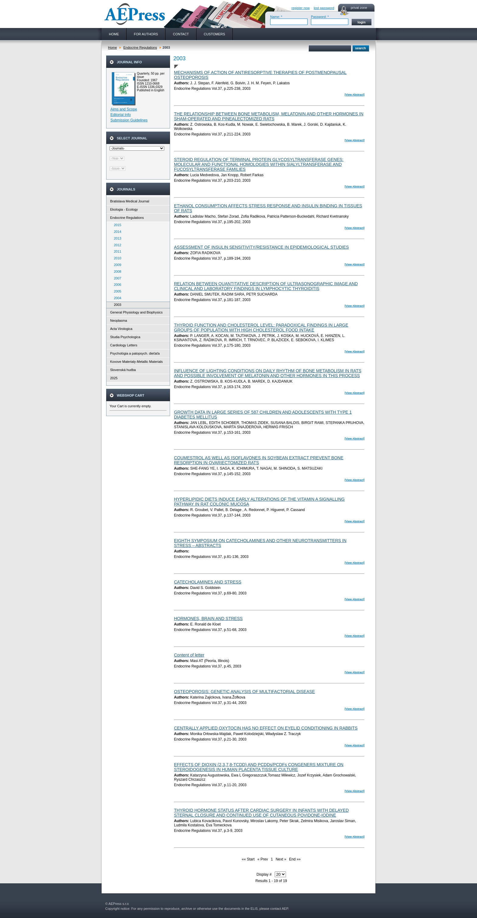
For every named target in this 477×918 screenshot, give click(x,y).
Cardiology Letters (123, 345)
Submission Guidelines (129, 120)
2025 (113, 378)
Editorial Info (120, 115)
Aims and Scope (123, 109)
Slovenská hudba (123, 370)
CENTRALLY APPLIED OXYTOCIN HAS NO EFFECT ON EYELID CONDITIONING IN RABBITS (265, 728)
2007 (116, 278)
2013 (116, 238)
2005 (116, 291)
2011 (116, 251)
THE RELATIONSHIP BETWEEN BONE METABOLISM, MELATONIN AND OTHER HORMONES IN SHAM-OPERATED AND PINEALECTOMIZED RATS (269, 116)
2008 (116, 271)
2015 (116, 225)
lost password (324, 8)
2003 (116, 305)
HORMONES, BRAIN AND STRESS (208, 618)
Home (112, 47)
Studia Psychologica (125, 337)
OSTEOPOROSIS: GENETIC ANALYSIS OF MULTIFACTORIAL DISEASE (244, 691)
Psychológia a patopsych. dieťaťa (135, 353)
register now (300, 8)
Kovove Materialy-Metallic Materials (136, 361)
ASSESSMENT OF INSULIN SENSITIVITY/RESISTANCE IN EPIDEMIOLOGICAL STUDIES (261, 247)
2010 (116, 258)
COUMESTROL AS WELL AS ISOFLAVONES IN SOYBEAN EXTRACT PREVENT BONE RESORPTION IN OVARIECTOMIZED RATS (258, 460)
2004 (116, 298)
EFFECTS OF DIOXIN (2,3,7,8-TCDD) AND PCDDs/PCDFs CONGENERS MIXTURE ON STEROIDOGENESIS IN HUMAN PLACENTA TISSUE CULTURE (258, 767)
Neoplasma (118, 320)
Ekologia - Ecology (124, 209)
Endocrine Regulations (140, 47)
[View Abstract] (354, 94)
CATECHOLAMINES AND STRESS (207, 582)
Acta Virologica (121, 329)
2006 (116, 284)
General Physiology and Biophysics (136, 312)
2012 (116, 245)
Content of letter (189, 655)
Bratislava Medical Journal (129, 201)
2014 (116, 231)
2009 (116, 265)
